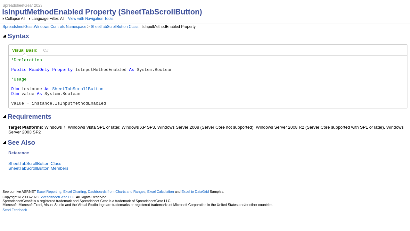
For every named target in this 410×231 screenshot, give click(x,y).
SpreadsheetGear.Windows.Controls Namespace (44, 26)
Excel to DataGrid (195, 201)
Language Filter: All (48, 18)
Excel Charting (74, 201)
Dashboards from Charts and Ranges (116, 201)
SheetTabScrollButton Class (114, 26)
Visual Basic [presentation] (24, 50)
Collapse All (15, 18)
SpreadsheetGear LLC (56, 207)
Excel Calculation (160, 201)
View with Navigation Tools (90, 18)
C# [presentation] (46, 50)
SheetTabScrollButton (77, 95)
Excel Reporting (49, 201)
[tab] (25, 50)
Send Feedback (15, 219)
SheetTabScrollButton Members (38, 177)
